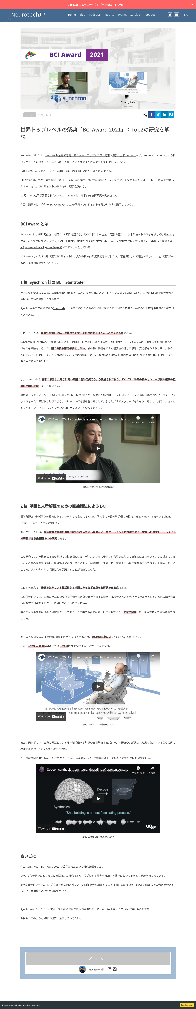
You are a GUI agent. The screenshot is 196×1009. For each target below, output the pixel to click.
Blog (82, 14)
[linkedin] (164, 114)
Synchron (57, 292)
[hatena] (171, 114)
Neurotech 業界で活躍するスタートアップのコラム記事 (77, 155)
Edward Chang (147, 516)
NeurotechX (126, 241)
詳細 (120, 4)
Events (122, 14)
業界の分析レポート (124, 155)
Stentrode (59, 308)
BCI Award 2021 (64, 195)
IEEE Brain (68, 241)
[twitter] (158, 114)
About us (150, 14)
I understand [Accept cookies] (186, 1005)
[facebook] (151, 114)
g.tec (169, 234)
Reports (109, 14)
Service (135, 14)
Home (72, 14)
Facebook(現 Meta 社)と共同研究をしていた (93, 758)
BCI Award (26, 180)
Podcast (94, 14)
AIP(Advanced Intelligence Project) (41, 247)
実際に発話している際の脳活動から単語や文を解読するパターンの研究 (85, 742)
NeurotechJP (28, 14)
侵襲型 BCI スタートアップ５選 (104, 292)
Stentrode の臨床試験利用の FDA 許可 (120, 355)
